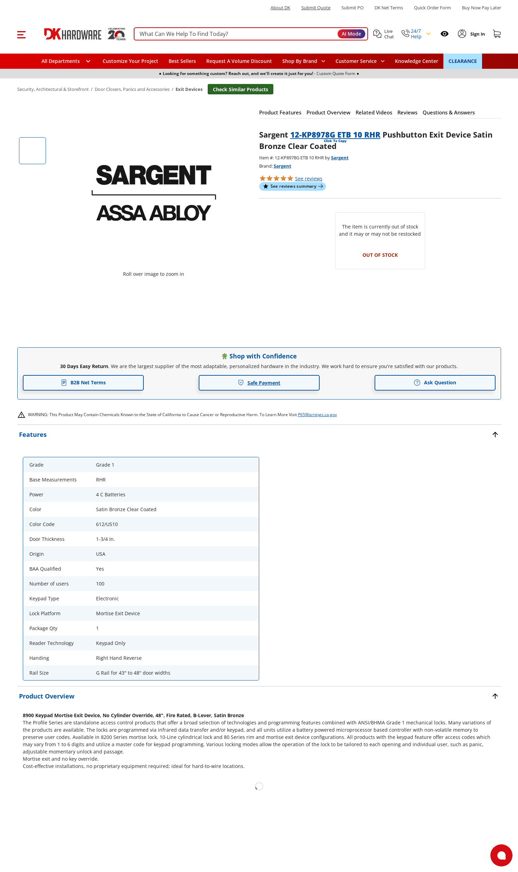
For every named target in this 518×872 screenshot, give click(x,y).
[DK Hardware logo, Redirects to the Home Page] (77, 33)
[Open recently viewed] (444, 33)
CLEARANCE (463, 61)
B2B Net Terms (83, 382)
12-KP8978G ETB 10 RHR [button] (335, 134)
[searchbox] (251, 34)
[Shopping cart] (497, 34)
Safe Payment (259, 382)
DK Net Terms (389, 8)
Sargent (340, 157)
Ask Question (435, 382)
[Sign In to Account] (477, 34)
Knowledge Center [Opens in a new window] (416, 61)
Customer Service (356, 61)
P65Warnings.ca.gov (317, 415)
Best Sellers (182, 61)
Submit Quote (315, 8)
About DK (280, 8)
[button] (21, 33)
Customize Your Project (130, 61)
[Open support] (501, 855)
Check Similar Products (240, 89)
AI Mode (351, 33)
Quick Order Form (432, 8)
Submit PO (352, 8)
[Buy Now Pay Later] (481, 7)
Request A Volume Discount (239, 61)
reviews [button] (308, 178)
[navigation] (360, 61)
